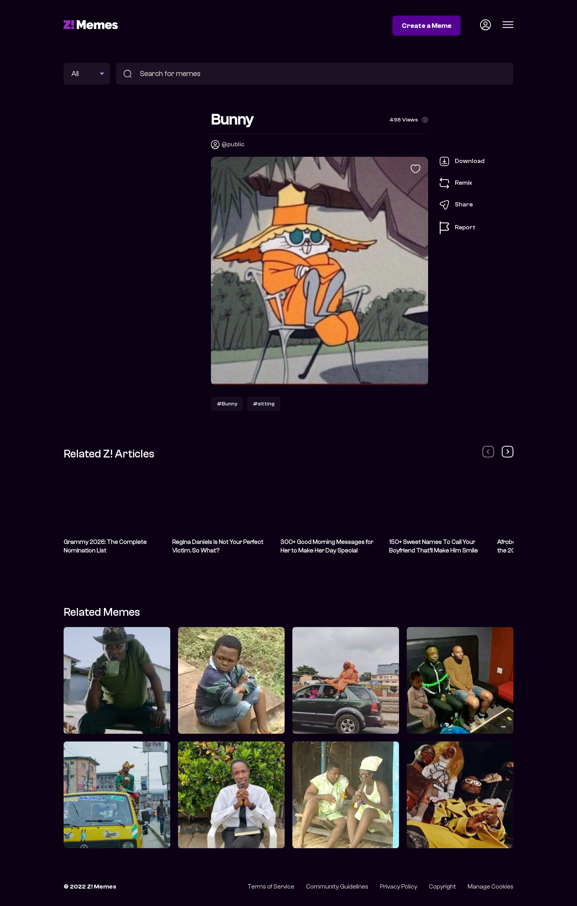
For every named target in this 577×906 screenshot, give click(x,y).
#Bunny (227, 404)
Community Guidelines (337, 886)
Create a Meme (426, 25)
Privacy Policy (398, 886)
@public (232, 144)
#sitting (264, 404)
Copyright (442, 886)
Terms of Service (270, 886)
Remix (456, 183)
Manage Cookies (490, 886)
